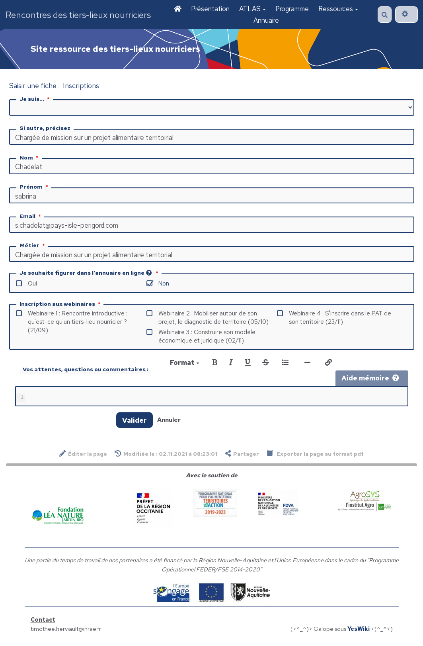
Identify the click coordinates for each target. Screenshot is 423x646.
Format (184, 362)
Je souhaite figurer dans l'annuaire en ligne (89, 273)
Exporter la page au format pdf (315, 455)
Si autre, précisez (44, 128)
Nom (29, 157)
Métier (33, 245)
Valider (134, 422)
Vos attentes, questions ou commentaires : (85, 369)
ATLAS (252, 8)
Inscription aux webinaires (60, 304)
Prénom (34, 186)
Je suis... (35, 99)
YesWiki (358, 630)
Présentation (210, 8)
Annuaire (266, 20)
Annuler (169, 421)
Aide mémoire (370, 378)
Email (31, 216)
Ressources (338, 8)
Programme (292, 8)
